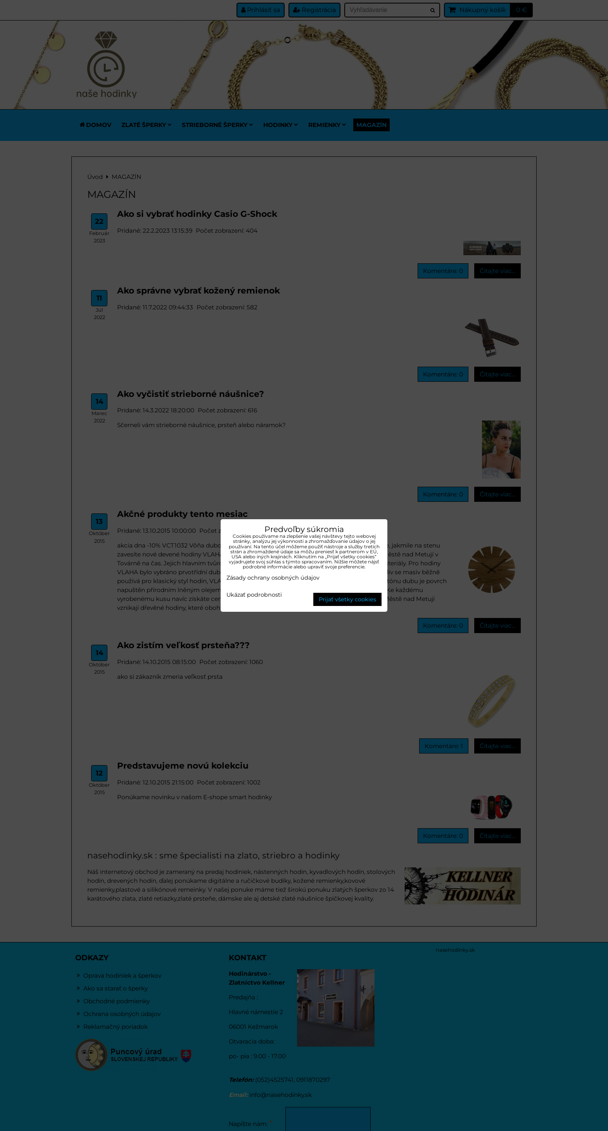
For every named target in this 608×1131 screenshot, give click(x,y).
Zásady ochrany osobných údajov (273, 577)
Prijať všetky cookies (347, 599)
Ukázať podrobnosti (254, 595)
